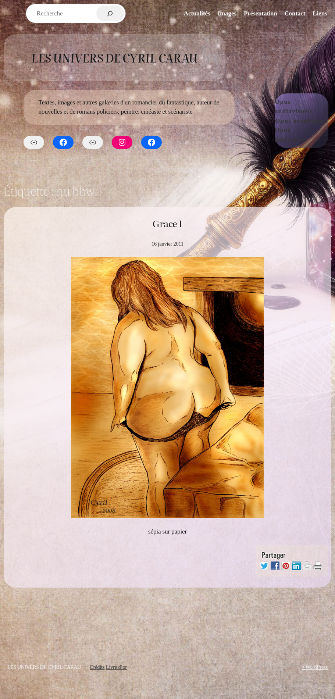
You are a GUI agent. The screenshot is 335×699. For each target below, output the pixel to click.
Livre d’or (116, 667)
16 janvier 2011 (167, 244)
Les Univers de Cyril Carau (114, 57)
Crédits (97, 667)
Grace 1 (167, 223)
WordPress (317, 667)
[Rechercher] (110, 13)
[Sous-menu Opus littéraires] (326, 135)
